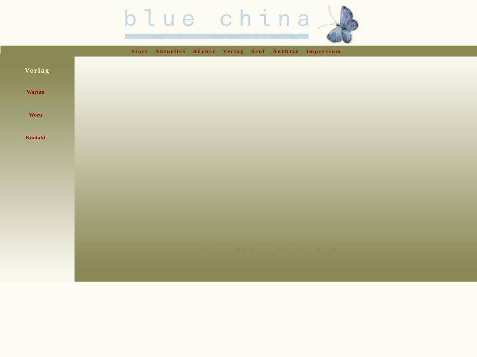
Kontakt (35, 137)
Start (141, 51)
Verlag (235, 51)
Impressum (325, 51)
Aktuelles (171, 51)
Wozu (35, 115)
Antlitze (287, 51)
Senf (259, 51)
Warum (35, 92)
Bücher (206, 51)
